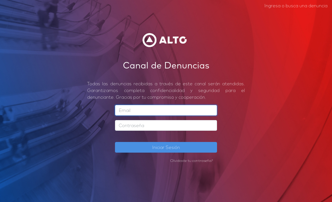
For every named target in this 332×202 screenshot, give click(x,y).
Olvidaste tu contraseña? (191, 160)
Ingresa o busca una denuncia (296, 5)
